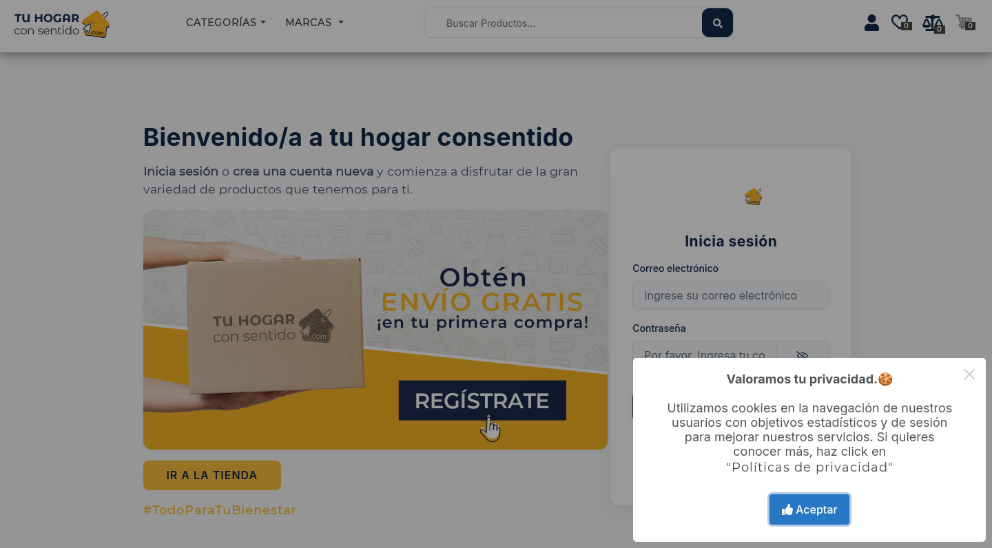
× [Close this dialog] (970, 374)
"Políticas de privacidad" (809, 467)
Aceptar (810, 509)
